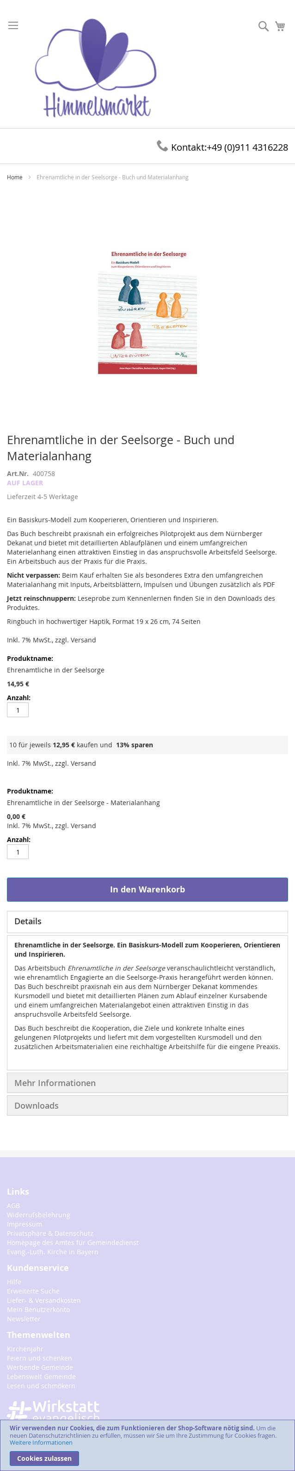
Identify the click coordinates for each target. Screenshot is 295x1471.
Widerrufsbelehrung (38, 1214)
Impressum (24, 1224)
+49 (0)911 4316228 (222, 147)
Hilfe (14, 1281)
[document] (147, 1445)
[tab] (147, 922)
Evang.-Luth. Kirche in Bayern (52, 1251)
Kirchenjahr (25, 1348)
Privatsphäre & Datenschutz (50, 1233)
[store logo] (95, 68)
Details (28, 921)
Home (15, 177)
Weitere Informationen (41, 1442)
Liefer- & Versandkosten (44, 1300)
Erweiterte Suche (33, 1291)
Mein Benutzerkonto (38, 1309)
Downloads (36, 1105)
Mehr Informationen (55, 1082)
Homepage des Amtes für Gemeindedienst (73, 1242)
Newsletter (24, 1318)
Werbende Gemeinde (40, 1367)
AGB (13, 1205)
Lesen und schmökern (41, 1385)
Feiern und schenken (39, 1358)
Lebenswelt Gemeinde (41, 1376)
